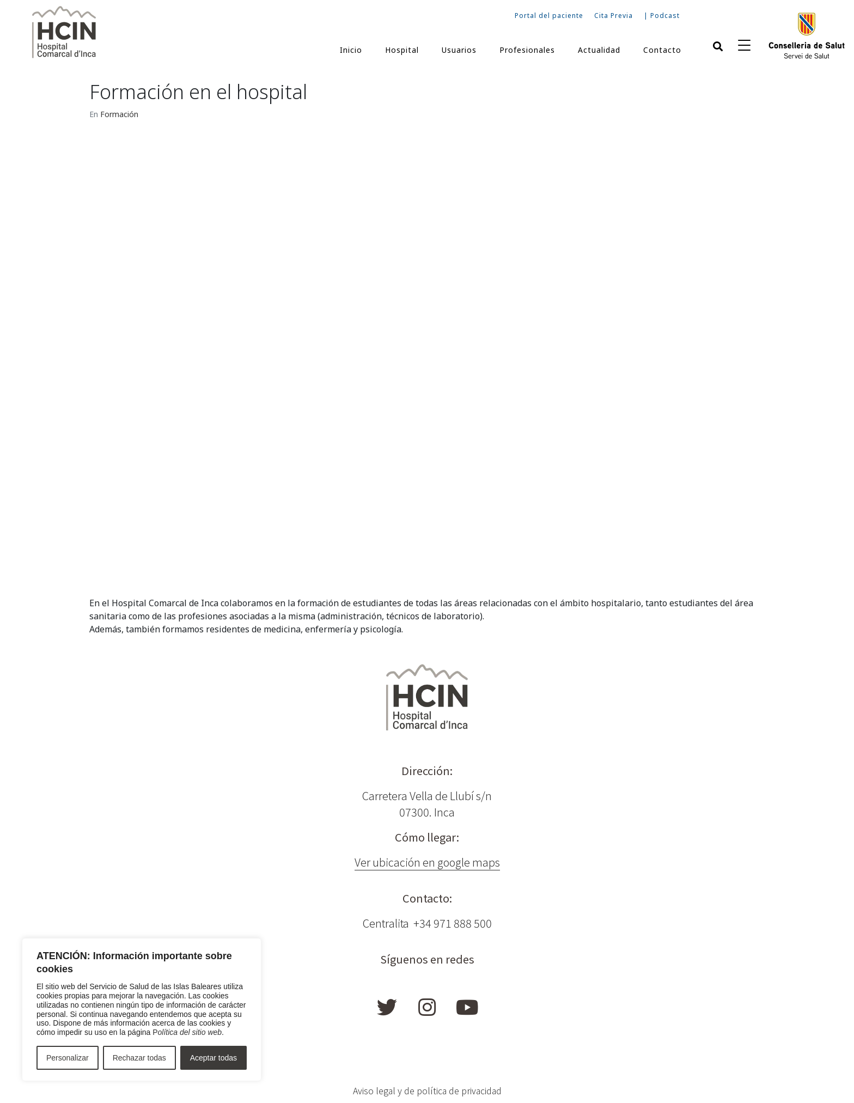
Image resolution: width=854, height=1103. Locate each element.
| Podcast (662, 15)
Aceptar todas (213, 1057)
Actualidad (599, 50)
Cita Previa (613, 15)
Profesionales (527, 50)
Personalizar (67, 1057)
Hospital (402, 50)
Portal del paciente (549, 15)
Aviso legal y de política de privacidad (427, 1090)
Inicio (351, 50)
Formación (119, 114)
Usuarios (459, 50)
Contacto (662, 50)
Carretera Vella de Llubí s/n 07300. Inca (427, 804)
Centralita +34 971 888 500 (427, 923)
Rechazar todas (139, 1057)
